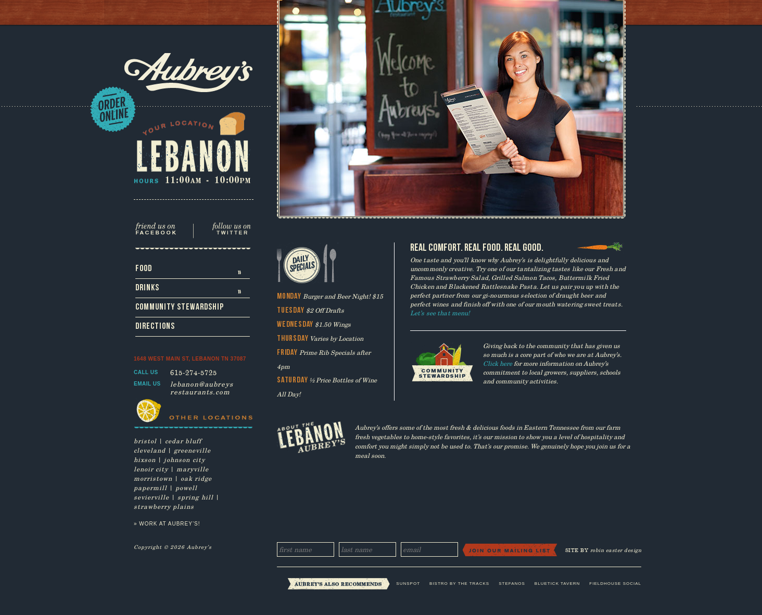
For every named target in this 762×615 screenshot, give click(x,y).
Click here (497, 363)
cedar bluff (183, 440)
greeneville (192, 450)
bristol (145, 440)
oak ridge (196, 478)
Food (189, 270)
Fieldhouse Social (615, 583)
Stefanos (512, 583)
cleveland (150, 450)
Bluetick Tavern (557, 583)
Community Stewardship (179, 307)
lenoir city (151, 468)
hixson (145, 459)
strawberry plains (164, 506)
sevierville (151, 497)
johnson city (184, 459)
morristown (153, 478)
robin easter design (616, 550)
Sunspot (408, 583)
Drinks (189, 290)
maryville (192, 468)
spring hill (195, 497)
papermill (150, 487)
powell (186, 487)
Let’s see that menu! (440, 312)
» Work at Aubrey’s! (167, 524)
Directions (155, 326)
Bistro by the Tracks (459, 583)
